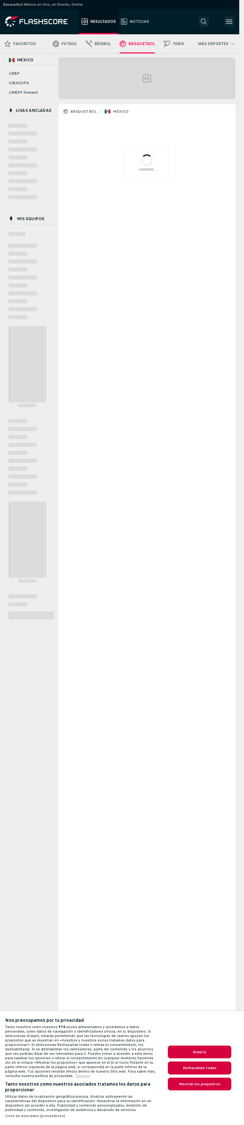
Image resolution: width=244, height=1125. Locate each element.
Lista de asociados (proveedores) (35, 1116)
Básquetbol (83, 111)
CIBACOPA (19, 82)
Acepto (199, 1052)
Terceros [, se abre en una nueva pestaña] (82, 1076)
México (121, 111)
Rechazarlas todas (199, 1068)
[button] (204, 22)
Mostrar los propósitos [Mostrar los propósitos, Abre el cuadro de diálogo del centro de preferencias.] (199, 1084)
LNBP (14, 73)
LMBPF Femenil (23, 92)
